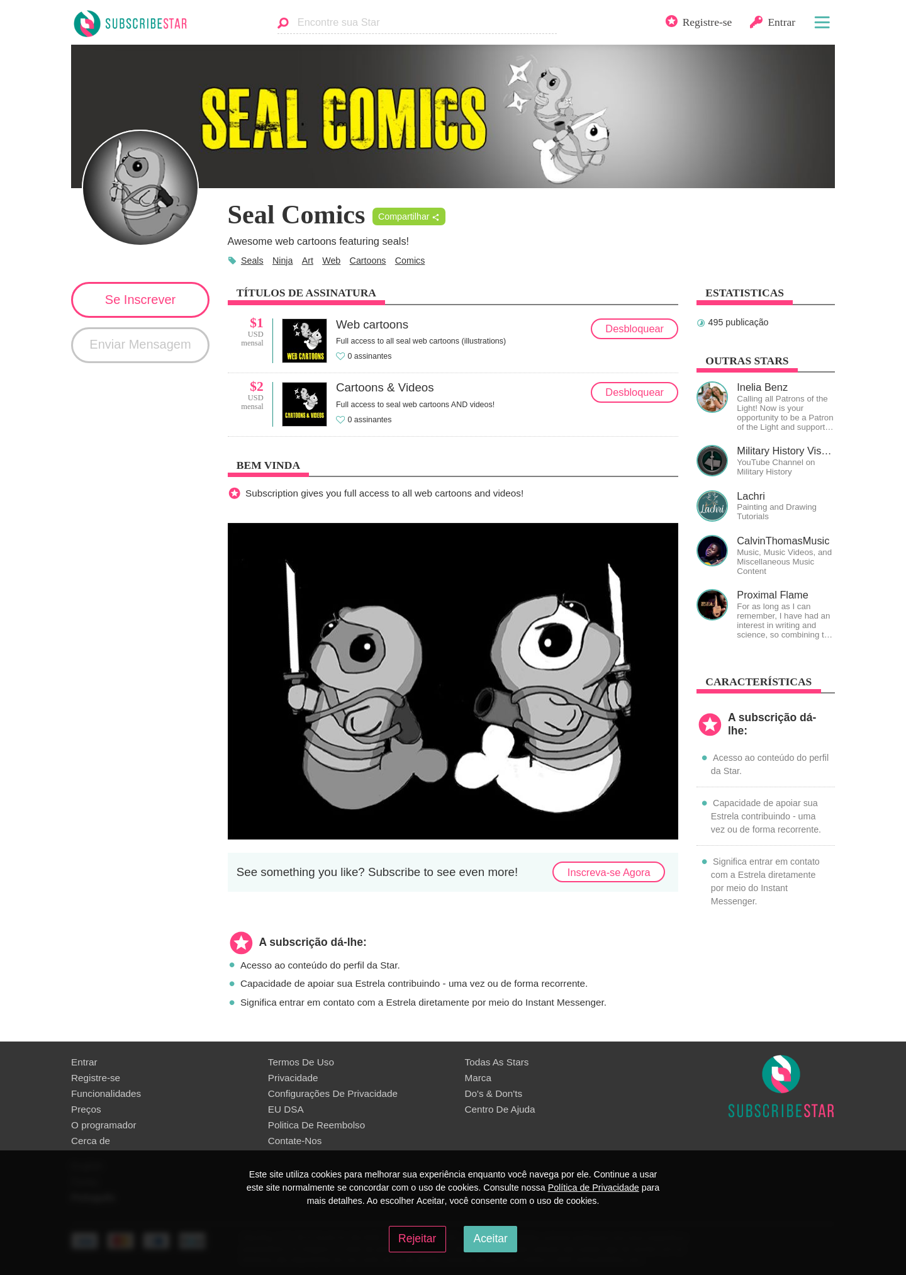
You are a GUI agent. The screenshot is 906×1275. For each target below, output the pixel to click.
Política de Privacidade (593, 1187)
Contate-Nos (295, 1140)
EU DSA (286, 1109)
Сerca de (90, 1140)
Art (307, 261)
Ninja (282, 261)
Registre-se (95, 1077)
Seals (252, 261)
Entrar (84, 1062)
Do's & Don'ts (494, 1093)
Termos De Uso (301, 1062)
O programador (104, 1125)
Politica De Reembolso (316, 1125)
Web (331, 261)
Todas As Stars (497, 1062)
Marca (478, 1077)
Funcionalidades (106, 1093)
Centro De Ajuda (500, 1109)
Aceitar (490, 1238)
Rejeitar (417, 1238)
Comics (410, 261)
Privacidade (293, 1077)
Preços (86, 1109)
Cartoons (368, 261)
